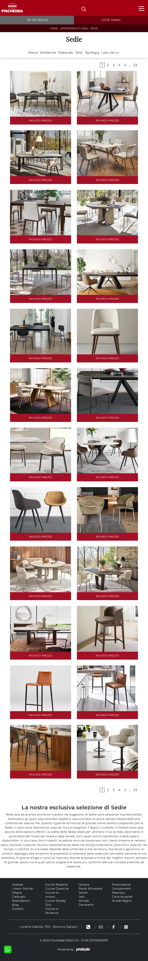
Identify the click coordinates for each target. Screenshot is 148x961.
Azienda (17, 884)
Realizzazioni (21, 900)
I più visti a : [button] (110, 52)
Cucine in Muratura (51, 911)
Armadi (84, 900)
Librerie (84, 884)
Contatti (18, 909)
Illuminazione (121, 884)
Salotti (83, 892)
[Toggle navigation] (141, 8)
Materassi (118, 892)
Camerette (86, 905)
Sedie (94, 28)
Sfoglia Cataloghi (18, 894)
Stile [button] (79, 52)
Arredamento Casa (74, 28)
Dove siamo (111, 20)
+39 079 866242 (37, 20)
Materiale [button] (65, 52)
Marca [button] (33, 52)
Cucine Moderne (56, 884)
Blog (15, 905)
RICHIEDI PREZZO (40, 120)
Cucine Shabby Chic (55, 903)
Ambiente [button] (48, 52)
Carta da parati (122, 896)
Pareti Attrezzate (90, 888)
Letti (82, 896)
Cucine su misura (52, 894)
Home (54, 28)
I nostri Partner (22, 888)
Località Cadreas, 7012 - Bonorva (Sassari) (49, 926)
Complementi (121, 888)
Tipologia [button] (92, 52)
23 (135, 65)
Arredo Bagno (122, 900)
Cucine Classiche (57, 888)
